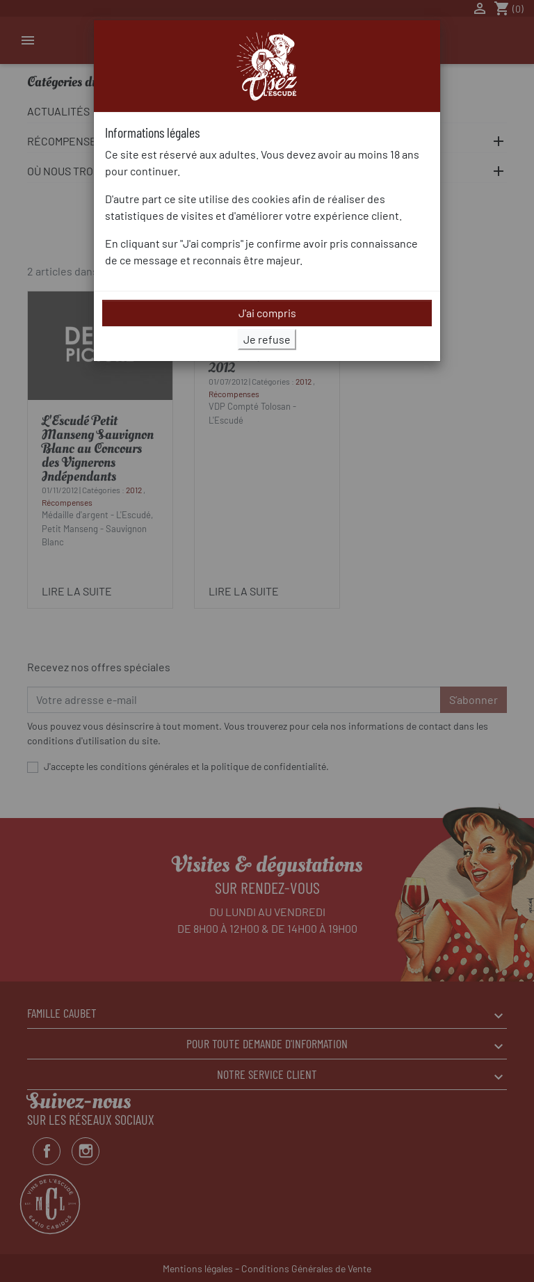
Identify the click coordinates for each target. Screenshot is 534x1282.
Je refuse (267, 339)
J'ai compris (267, 312)
